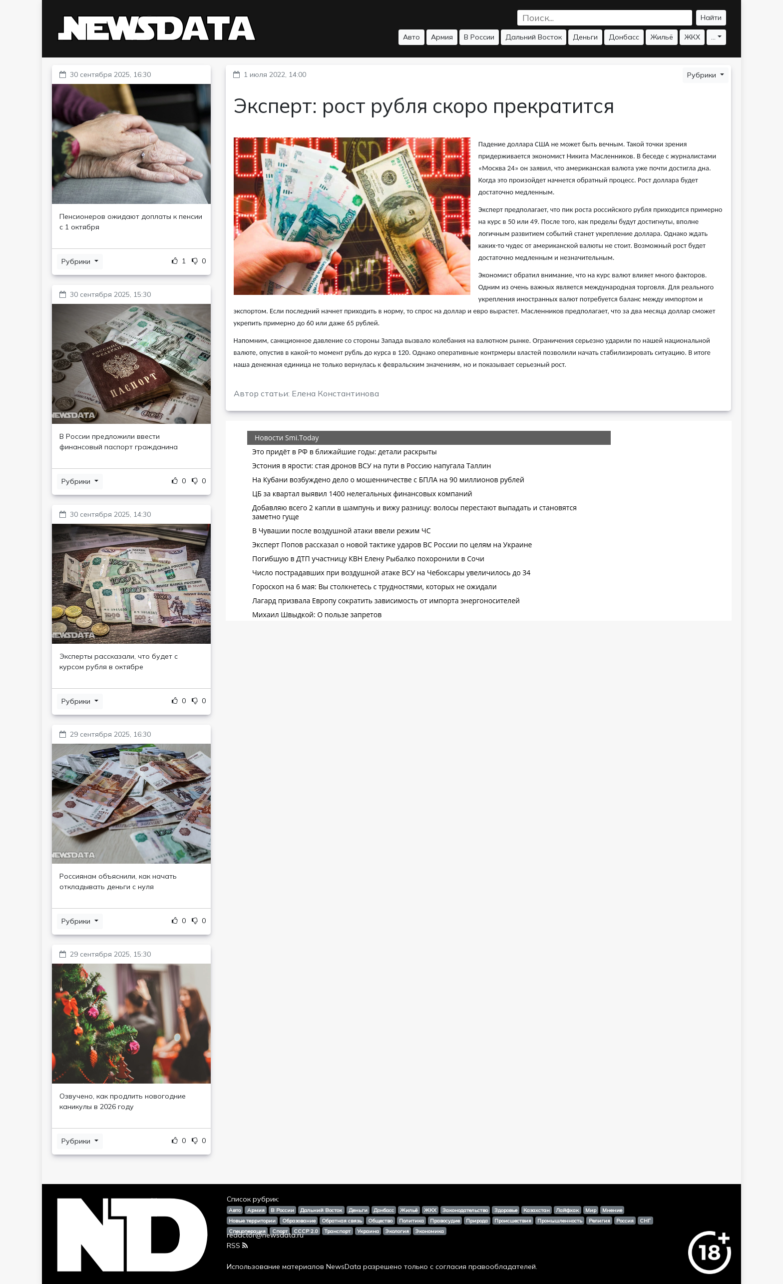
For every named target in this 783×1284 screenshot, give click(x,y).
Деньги (585, 36)
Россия (625, 1220)
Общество (380, 1220)
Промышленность (559, 1220)
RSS (237, 1245)
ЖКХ (692, 36)
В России (479, 36)
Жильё (661, 36)
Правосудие (445, 1220)
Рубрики (76, 261)
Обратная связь (342, 1220)
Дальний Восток (533, 36)
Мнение (612, 1210)
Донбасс (624, 36)
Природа (477, 1220)
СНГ (645, 1220)
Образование (299, 1220)
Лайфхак (567, 1210)
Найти (711, 17)
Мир (590, 1210)
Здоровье (505, 1210)
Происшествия (512, 1220)
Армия (442, 36)
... (713, 36)
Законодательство (465, 1210)
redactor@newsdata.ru (265, 1235)
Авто (411, 36)
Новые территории (252, 1220)
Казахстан (536, 1210)
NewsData (343, 1266)
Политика (411, 1220)
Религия (599, 1220)
